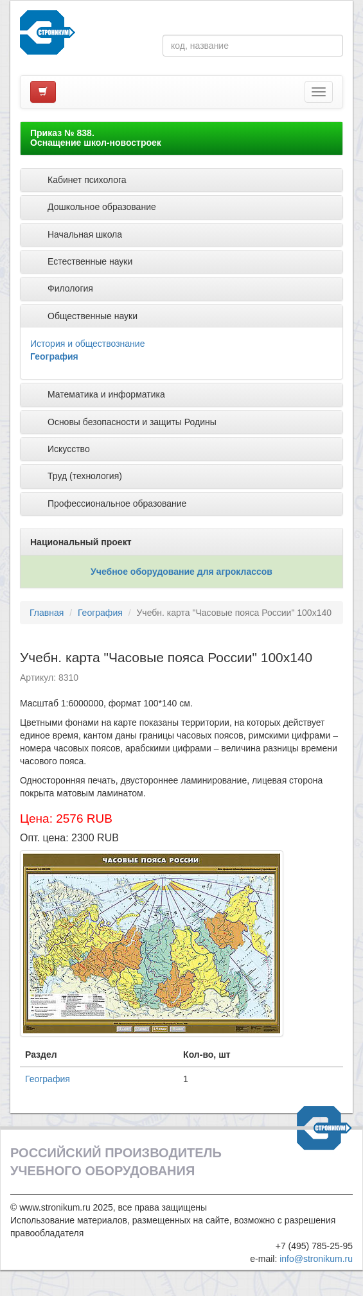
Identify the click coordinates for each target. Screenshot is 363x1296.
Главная (47, 613)
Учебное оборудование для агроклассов (181, 571)
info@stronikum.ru (316, 1259)
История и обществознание (87, 343)
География (54, 356)
